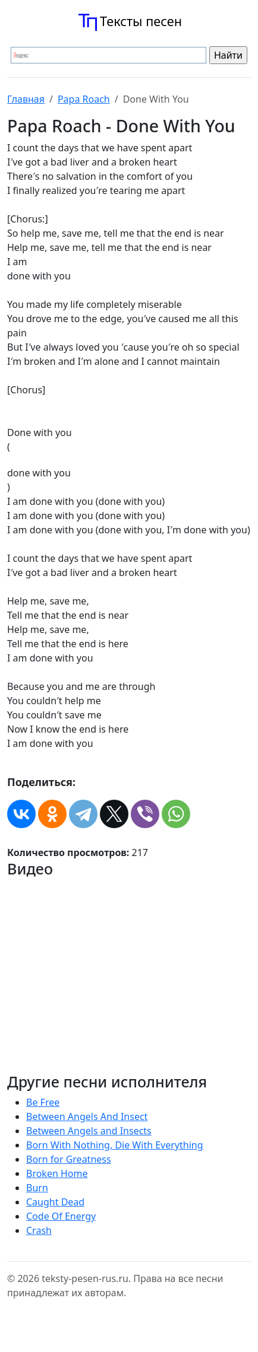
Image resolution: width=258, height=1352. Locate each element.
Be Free (42, 1102)
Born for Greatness (68, 1159)
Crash (39, 1230)
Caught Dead (55, 1201)
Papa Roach (84, 99)
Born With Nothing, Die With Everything (114, 1144)
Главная (26, 99)
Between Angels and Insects (89, 1130)
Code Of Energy (61, 1216)
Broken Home (57, 1173)
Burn (37, 1187)
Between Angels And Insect (86, 1116)
